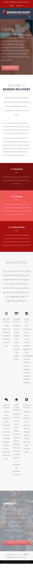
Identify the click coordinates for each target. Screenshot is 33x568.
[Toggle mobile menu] (29, 17)
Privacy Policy (23, 557)
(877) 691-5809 (10, 2)
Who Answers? (19, 5)
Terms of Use (15, 557)
